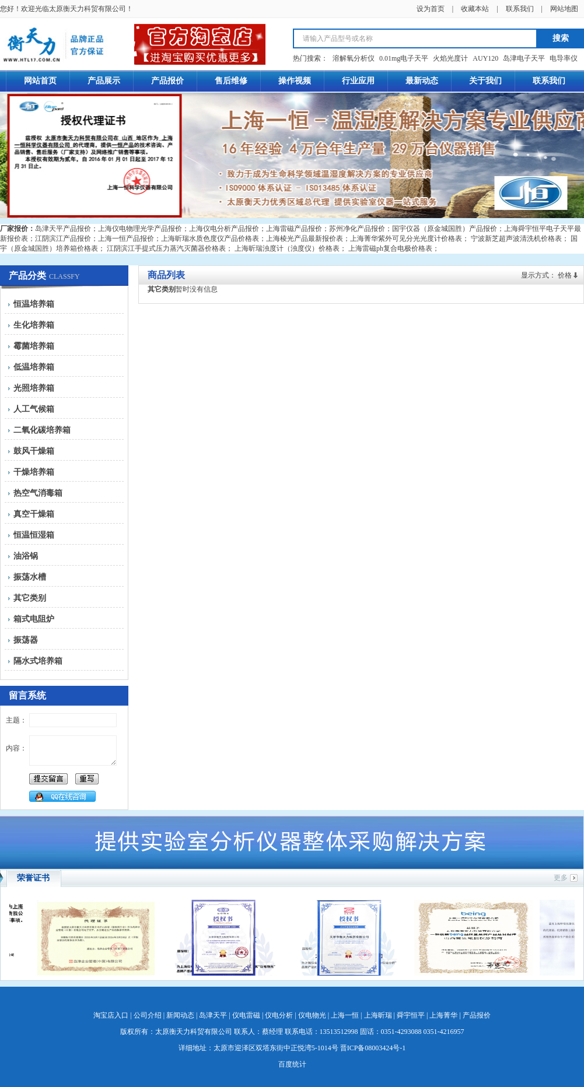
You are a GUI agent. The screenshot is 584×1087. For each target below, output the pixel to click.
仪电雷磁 (246, 1015)
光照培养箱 (33, 388)
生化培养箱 (33, 325)
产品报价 (477, 1015)
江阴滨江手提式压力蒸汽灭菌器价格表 (166, 248)
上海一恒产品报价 (126, 238)
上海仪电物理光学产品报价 (140, 229)
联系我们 (520, 9)
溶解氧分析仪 (354, 58)
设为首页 (431, 9)
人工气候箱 (33, 409)
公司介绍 (148, 1015)
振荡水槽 (29, 577)
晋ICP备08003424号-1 (373, 1048)
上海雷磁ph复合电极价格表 (390, 248)
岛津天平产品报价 (63, 229)
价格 (565, 275)
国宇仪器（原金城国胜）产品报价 (444, 229)
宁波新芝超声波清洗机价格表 (516, 238)
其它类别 (29, 598)
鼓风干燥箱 (33, 451)
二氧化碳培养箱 (42, 430)
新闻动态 (180, 1015)
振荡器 (25, 640)
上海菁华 (443, 1015)
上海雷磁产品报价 (294, 229)
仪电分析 (279, 1015)
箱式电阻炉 (33, 619)
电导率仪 (564, 58)
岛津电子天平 (524, 58)
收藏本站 (475, 9)
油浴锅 (25, 556)
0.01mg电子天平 (403, 58)
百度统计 (292, 1064)
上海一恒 (345, 1015)
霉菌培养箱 (33, 346)
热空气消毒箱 (37, 493)
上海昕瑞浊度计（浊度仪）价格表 (287, 248)
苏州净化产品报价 (357, 229)
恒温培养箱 (33, 304)
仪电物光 (312, 1015)
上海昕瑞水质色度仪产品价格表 (210, 238)
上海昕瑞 (378, 1015)
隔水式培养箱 (37, 661)
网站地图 (564, 9)
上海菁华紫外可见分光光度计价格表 (406, 238)
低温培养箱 (33, 367)
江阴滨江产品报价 (63, 238)
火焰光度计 (450, 58)
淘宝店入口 (110, 1015)
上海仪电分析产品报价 (224, 229)
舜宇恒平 (411, 1015)
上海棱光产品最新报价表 (304, 238)
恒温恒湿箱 (33, 535)
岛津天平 (213, 1015)
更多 (561, 878)
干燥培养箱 (33, 472)
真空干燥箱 (33, 514)
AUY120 (485, 58)
